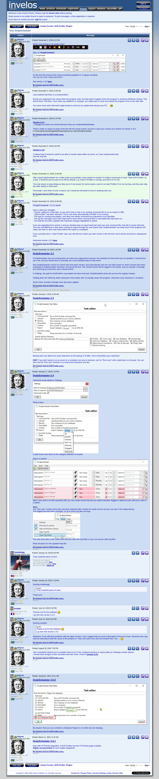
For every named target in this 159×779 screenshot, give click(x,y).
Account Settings (99, 773)
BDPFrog (50, 565)
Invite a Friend (112, 773)
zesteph (17, 608)
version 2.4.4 (92, 654)
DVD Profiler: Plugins (63, 26)
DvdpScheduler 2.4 (43, 375)
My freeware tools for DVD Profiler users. (48, 85)
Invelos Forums (46, 26)
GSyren (20, 39)
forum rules (54, 13)
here (50, 81)
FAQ (121, 773)
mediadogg (20, 552)
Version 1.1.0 (39, 150)
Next (147, 26)
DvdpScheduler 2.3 (43, 298)
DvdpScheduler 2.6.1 (44, 741)
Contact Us (75, 773)
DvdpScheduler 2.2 (43, 253)
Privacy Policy (86, 773)
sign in (38, 19)
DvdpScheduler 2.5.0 (44, 680)
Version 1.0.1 (39, 122)
